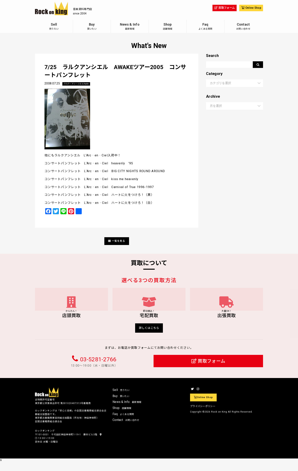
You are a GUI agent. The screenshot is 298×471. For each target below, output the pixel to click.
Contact (243, 26)
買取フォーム (208, 370)
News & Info (129, 26)
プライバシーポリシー (202, 415)
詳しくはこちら (149, 336)
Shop (167, 26)
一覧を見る (116, 241)
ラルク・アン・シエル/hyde (79, 84)
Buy (92, 26)
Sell (54, 26)
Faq (205, 26)
